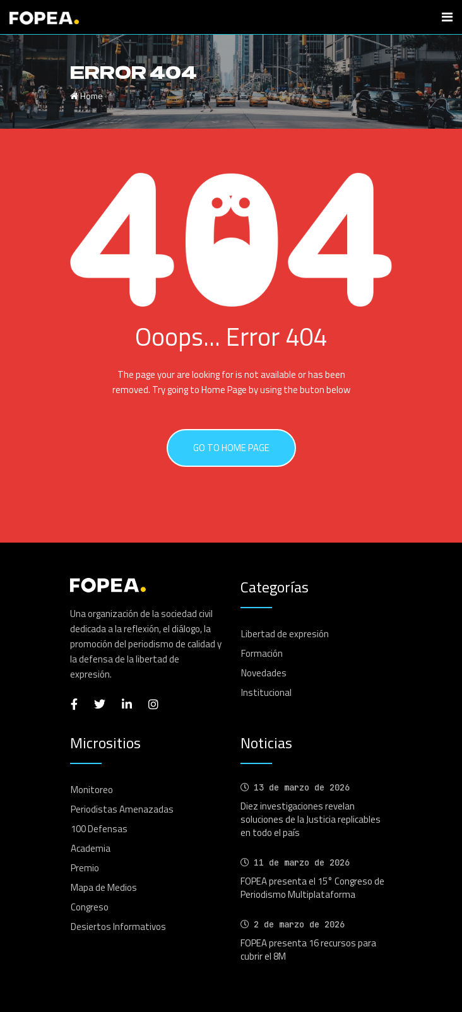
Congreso (90, 907)
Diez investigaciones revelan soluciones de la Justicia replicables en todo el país (310, 819)
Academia (90, 848)
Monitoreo (92, 789)
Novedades (264, 673)
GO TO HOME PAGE (231, 447)
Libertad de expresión (285, 634)
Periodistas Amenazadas (122, 809)
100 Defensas (99, 828)
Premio (85, 868)
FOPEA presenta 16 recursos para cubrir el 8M (308, 949)
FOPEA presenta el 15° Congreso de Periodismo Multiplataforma (312, 888)
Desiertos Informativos (118, 926)
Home (86, 95)
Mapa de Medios (104, 887)
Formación (262, 653)
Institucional (266, 692)
